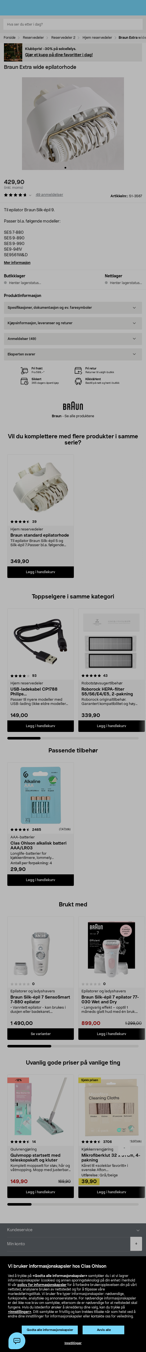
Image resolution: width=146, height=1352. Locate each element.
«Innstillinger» (19, 1312)
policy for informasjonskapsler (42, 1285)
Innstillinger (73, 1343)
